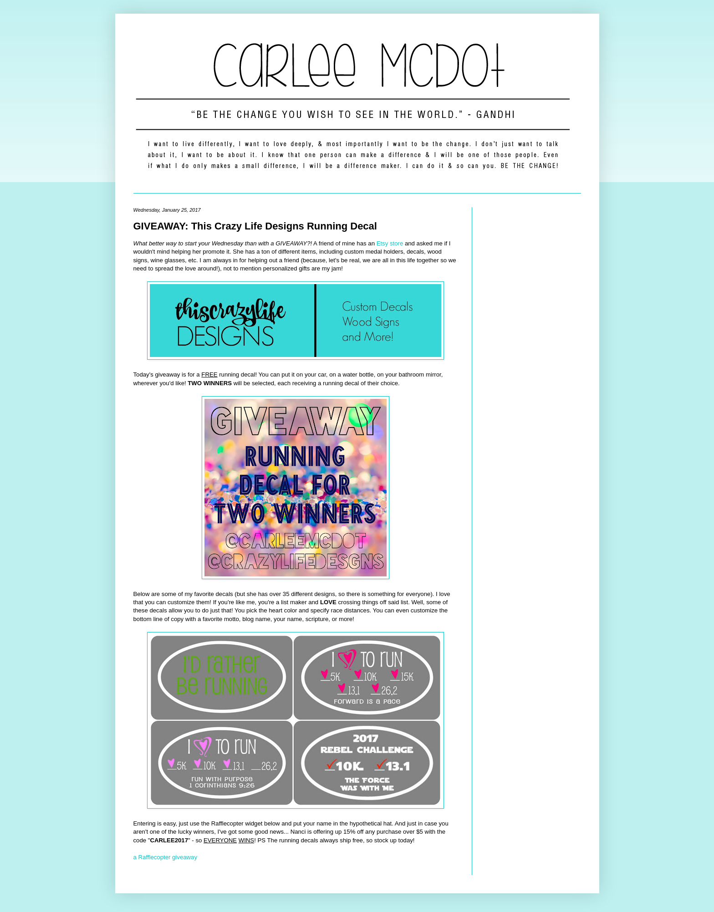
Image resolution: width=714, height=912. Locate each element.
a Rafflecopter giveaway (165, 857)
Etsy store (390, 243)
